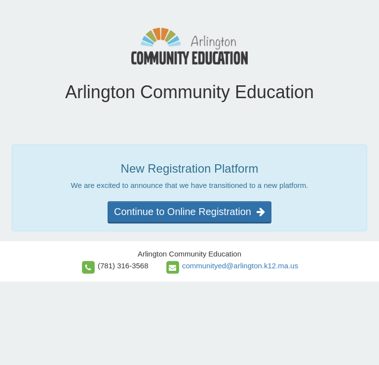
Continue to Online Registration (189, 211)
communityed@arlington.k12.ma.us (240, 265)
